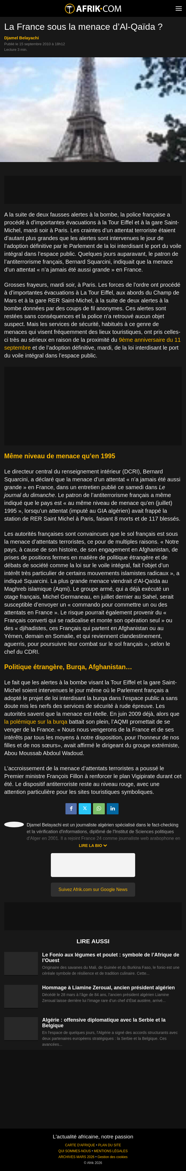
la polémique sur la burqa (35, 722)
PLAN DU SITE (109, 1145)
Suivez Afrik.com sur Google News (92, 889)
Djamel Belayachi (21, 37)
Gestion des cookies (112, 1157)
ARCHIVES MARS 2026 (76, 1157)
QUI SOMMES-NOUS (74, 1151)
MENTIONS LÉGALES (111, 1151)
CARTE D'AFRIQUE (80, 1145)
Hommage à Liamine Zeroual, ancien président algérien (108, 987)
